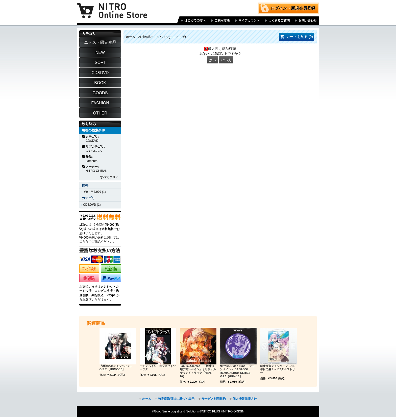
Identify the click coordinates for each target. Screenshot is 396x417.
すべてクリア (109, 177)
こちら (83, 241)
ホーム (130, 37)
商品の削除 (83, 136)
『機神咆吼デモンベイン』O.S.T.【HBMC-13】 (116, 367)
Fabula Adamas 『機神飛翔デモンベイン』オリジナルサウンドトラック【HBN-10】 (198, 371)
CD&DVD (89, 204)
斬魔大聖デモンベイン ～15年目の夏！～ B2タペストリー (277, 369)
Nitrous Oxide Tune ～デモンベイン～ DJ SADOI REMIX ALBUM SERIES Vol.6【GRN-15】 (237, 371)
